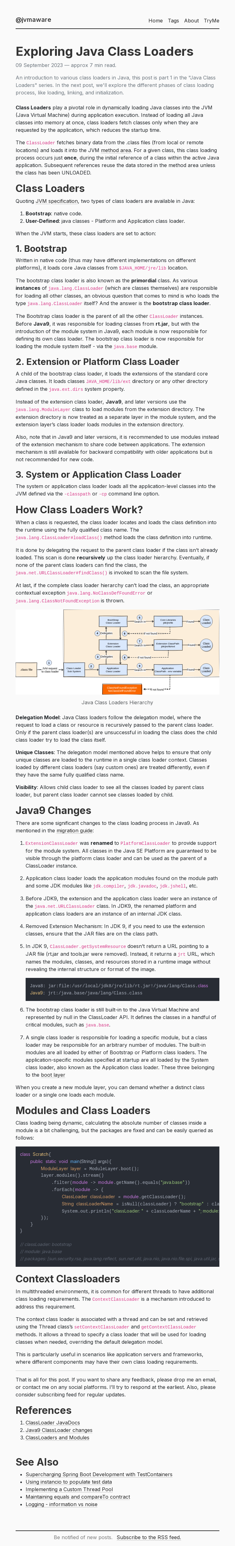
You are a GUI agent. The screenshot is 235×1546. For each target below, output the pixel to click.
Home (155, 20)
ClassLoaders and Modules (57, 1437)
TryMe (211, 20)
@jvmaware (33, 19)
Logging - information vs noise (62, 1504)
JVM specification (57, 201)
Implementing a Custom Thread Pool (69, 1489)
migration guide (74, 830)
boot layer (53, 1075)
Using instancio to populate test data (69, 1482)
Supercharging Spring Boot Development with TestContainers (99, 1474)
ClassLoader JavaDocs (53, 1422)
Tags (173, 20)
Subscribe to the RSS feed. (149, 1537)
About (191, 20)
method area (116, 150)
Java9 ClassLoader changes (59, 1430)
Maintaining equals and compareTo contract (78, 1497)
